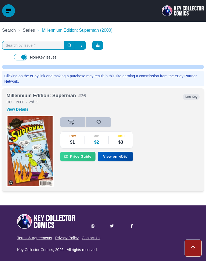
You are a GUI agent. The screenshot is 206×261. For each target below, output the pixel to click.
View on (115, 156)
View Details (17, 109)
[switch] (20, 57)
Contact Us (91, 238)
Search (9, 30)
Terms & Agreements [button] (34, 238)
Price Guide (77, 156)
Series (29, 30)
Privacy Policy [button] (67, 238)
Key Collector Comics (35, 250)
